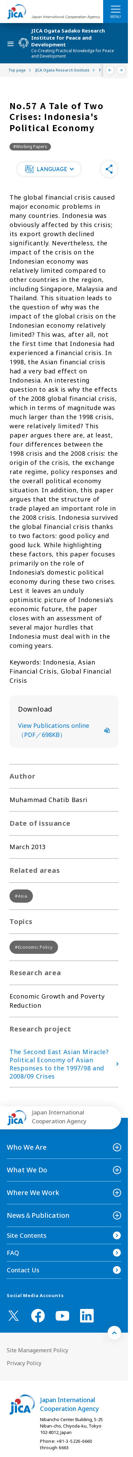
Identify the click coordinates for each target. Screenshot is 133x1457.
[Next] (121, 70)
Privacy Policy (24, 1363)
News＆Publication (38, 1215)
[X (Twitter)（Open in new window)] (13, 1315)
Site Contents (26, 1235)
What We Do (27, 1169)
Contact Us (23, 1270)
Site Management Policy (37, 1350)
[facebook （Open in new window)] (38, 1315)
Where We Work (33, 1192)
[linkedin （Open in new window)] (87, 1315)
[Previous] (110, 70)
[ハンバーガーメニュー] (115, 9)
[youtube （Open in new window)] (62, 1316)
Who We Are (26, 1147)
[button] (49, 169)
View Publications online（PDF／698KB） (64, 730)
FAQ (13, 1253)
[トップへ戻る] (114, 1332)
